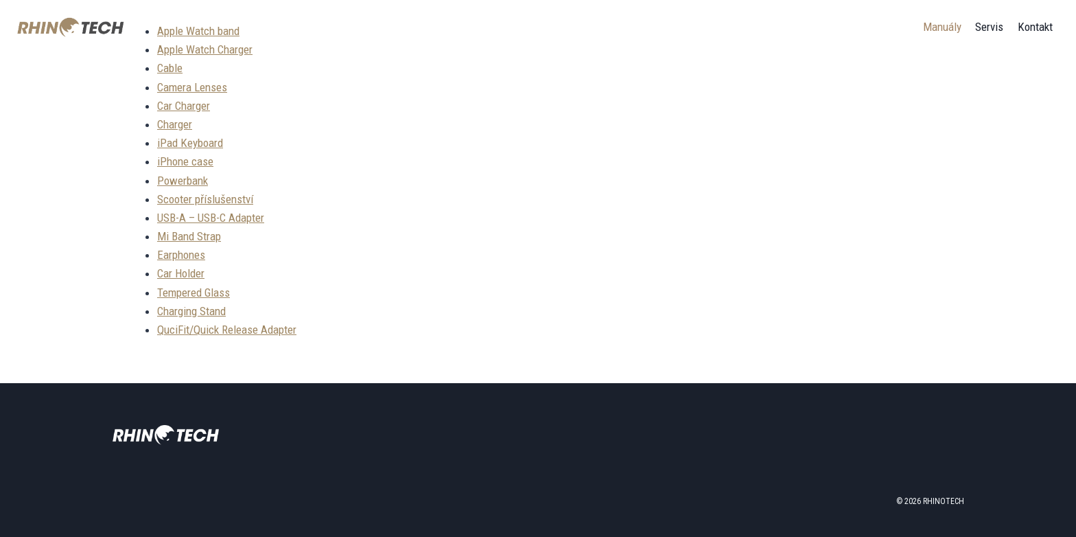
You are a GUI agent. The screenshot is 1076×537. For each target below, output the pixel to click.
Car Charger (183, 106)
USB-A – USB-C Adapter (210, 218)
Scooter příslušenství (205, 199)
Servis (989, 27)
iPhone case (185, 161)
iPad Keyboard (190, 143)
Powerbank (182, 180)
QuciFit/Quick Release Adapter (226, 329)
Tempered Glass (193, 292)
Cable (170, 68)
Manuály (942, 27)
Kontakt (1035, 27)
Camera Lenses (192, 87)
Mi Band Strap (189, 236)
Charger (174, 124)
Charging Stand (191, 311)
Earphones (181, 255)
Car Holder (180, 273)
